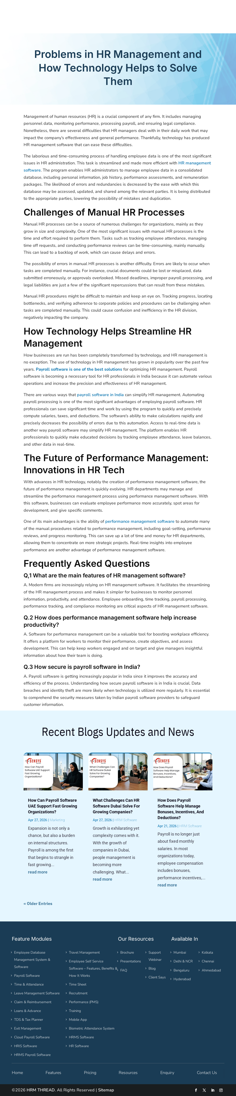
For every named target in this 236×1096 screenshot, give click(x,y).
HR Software (79, 1046)
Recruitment (78, 993)
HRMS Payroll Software (32, 1054)
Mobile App (78, 1019)
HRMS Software (81, 1037)
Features (53, 1072)
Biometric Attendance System (92, 1028)
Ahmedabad (211, 970)
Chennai (208, 961)
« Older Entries (38, 903)
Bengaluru (181, 970)
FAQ (123, 970)
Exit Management (27, 1028)
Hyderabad (182, 979)
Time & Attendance (29, 984)
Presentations (130, 961)
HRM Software (126, 820)
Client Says (157, 977)
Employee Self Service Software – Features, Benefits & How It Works (93, 968)
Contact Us (207, 1072)
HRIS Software (25, 1046)
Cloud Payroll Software (32, 1037)
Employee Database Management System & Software (32, 959)
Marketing (57, 820)
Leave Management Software (37, 993)
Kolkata (207, 952)
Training (75, 1010)
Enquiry (167, 1072)
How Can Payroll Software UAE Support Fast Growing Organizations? (52, 806)
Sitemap (106, 1090)
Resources (128, 1072)
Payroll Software (27, 975)
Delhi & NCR (183, 961)
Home (17, 1072)
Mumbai (180, 952)
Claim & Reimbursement (32, 1002)
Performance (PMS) (83, 1002)
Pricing (90, 1072)
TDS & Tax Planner (28, 1019)
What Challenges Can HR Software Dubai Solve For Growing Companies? (116, 806)
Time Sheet (77, 984)
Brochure (127, 952)
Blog (152, 968)
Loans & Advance (27, 1010)
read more (37, 872)
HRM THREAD (41, 1090)
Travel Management (84, 952)
